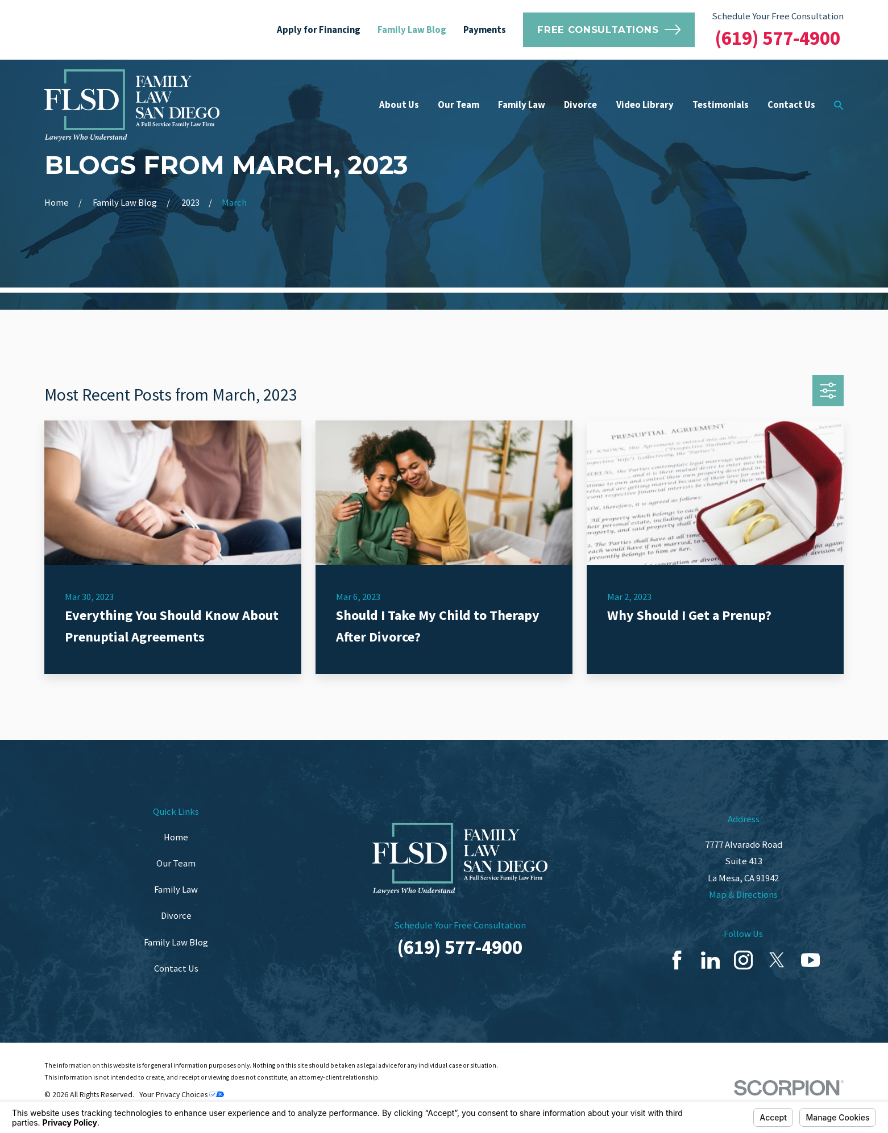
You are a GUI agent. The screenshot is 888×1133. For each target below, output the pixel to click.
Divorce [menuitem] (580, 105)
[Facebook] (676, 960)
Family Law (176, 889)
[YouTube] (810, 960)
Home (176, 837)
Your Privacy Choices (181, 1094)
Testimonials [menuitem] (720, 105)
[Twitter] (776, 960)
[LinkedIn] (710, 960)
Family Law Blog (411, 30)
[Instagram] (743, 960)
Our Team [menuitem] (458, 105)
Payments (484, 30)
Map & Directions (743, 895)
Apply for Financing (318, 30)
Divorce (176, 916)
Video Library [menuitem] (645, 105)
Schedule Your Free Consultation (778, 16)
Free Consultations (608, 30)
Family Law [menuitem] (521, 105)
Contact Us (176, 968)
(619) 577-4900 (777, 38)
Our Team (176, 863)
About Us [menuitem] (399, 105)
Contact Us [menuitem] (791, 105)
